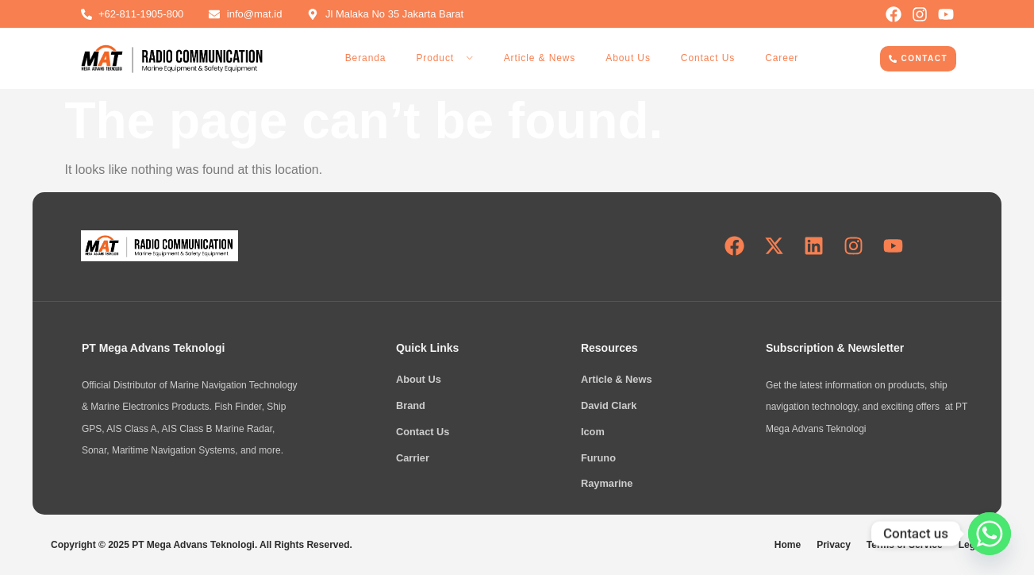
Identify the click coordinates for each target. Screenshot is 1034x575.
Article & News (540, 58)
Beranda (365, 58)
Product (444, 58)
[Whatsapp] (989, 533)
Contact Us (708, 58)
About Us (628, 58)
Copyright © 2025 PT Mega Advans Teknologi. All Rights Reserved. (201, 544)
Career (781, 58)
